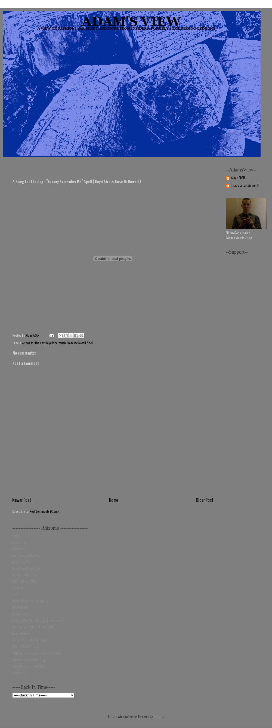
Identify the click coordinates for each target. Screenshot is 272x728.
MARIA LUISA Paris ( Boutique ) (31, 601)
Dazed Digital (20, 562)
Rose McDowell (76, 343)
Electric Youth (20, 543)
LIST (14, 595)
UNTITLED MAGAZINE (24, 582)
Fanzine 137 (20, 549)
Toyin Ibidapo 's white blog (29, 660)
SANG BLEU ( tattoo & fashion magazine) (37, 653)
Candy (16, 536)
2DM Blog (18, 588)
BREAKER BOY (20, 608)
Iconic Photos (20, 634)
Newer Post (21, 500)
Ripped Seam (20, 614)
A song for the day (33, 343)
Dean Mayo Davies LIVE (26, 569)
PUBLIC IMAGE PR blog (25, 647)
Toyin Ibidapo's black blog (28, 666)
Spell (90, 343)
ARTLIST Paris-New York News (30, 640)
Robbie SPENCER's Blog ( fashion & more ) (38, 621)
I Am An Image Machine (26, 556)
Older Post (205, 500)
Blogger (158, 717)
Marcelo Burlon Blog (25, 575)
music (62, 343)
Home (113, 500)
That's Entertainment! (245, 186)
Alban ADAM (238, 178)
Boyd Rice (51, 343)
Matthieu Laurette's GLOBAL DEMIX (33, 627)
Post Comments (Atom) (44, 512)
